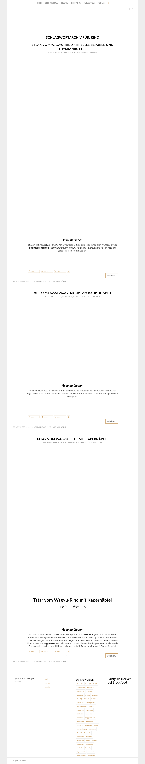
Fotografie (75, 52)
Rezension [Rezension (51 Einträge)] (80, 736)
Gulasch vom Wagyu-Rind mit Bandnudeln (72, 293)
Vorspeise (97, 442)
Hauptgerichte (80, 297)
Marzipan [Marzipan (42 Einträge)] (88, 725)
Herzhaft (85, 52)
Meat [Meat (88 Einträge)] (96, 725)
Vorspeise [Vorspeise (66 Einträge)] (91, 752)
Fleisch (66, 52)
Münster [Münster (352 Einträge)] (92, 729)
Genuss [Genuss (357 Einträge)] (80, 718)
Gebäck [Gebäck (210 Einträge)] (80, 714)
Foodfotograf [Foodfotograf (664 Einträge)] (90, 702)
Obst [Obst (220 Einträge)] (79, 733)
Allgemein (57, 52)
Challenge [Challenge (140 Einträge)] (81, 687)
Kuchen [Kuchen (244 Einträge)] (89, 721)
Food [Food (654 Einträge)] (93, 699)
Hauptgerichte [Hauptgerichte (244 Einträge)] (90, 718)
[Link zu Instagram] (132, 9)
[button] (34, 271)
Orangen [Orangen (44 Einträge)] (87, 733)
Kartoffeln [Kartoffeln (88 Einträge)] (80, 721)
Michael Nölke (59, 281)
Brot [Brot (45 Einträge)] (95, 684)
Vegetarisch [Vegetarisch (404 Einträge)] (81, 752)
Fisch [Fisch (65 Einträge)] (79, 699)
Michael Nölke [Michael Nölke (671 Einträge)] (82, 729)
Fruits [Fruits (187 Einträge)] (91, 706)
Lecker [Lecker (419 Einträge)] (80, 725)
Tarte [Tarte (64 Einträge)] (94, 740)
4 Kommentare (39, 427)
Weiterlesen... (111, 275)
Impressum (47, 683)
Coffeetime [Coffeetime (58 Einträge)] (80, 691)
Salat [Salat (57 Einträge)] (88, 740)
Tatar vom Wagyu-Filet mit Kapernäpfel (73, 439)
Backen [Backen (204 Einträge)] (80, 684)
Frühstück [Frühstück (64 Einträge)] (89, 710)
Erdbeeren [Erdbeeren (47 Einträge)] (95, 695)
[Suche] (108, 3)
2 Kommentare (39, 281)
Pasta (90, 297)
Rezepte (93, 52)
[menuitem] (40, 3)
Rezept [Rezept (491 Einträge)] (89, 736)
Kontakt (46, 679)
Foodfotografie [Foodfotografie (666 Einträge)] (82, 706)
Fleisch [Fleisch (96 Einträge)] (86, 699)
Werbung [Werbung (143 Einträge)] (91, 755)
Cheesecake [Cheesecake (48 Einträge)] (90, 687)
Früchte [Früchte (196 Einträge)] (80, 710)
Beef (55, 442)
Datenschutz (47, 687)
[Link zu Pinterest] (136, 9)
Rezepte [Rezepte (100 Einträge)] (80, 740)
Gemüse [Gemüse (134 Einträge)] (88, 714)
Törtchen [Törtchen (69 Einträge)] (89, 744)
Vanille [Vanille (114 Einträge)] (80, 748)
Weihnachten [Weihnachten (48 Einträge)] (81, 755)
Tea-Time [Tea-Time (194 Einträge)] (80, 744)
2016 (50, 52)
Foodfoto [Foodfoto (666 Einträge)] (80, 702)
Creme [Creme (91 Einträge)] (89, 691)
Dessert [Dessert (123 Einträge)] (80, 695)
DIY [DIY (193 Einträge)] (87, 695)
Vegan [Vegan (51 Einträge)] (88, 748)
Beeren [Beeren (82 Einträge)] (88, 684)
